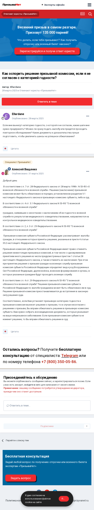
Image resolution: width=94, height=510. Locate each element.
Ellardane (15, 87)
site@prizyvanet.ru (78, 500)
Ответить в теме (47, 101)
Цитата (15, 148)
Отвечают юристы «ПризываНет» (37, 90)
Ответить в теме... (18, 405)
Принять (65, 498)
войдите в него (32, 384)
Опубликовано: (27, 118)
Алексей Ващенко (24, 169)
